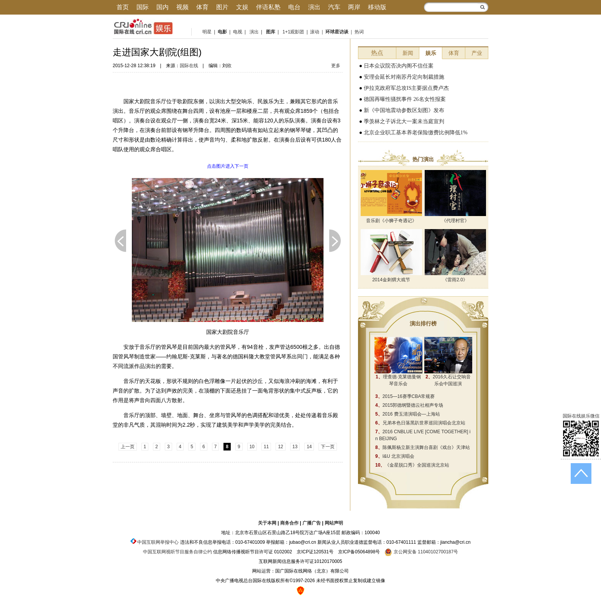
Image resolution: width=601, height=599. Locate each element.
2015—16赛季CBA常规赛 (405, 396)
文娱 (242, 7)
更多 (335, 65)
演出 (314, 7)
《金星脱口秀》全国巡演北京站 (412, 465)
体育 (202, 7)
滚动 (314, 32)
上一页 (120, 240)
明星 (207, 32)
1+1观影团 (293, 32)
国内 (162, 7)
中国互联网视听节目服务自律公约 (177, 551)
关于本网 (267, 523)
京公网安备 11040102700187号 (421, 551)
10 (252, 446)
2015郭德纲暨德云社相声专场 (409, 405)
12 (280, 446)
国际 (142, 7)
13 (294, 446)
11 (266, 446)
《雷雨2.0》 (455, 279)
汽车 (334, 7)
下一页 (335, 240)
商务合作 (289, 523)
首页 (123, 7)
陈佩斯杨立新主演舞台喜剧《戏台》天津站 (422, 447)
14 (309, 446)
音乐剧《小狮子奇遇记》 (391, 220)
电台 (294, 7)
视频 (182, 7)
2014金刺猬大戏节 (391, 279)
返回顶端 (581, 473)
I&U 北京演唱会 (394, 456)
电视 (237, 32)
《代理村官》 (455, 220)
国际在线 (189, 65)
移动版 (377, 7)
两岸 (354, 7)
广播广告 (311, 523)
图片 (222, 7)
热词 (359, 32)
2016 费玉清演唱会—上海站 (407, 414)
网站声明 (334, 523)
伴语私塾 (268, 7)
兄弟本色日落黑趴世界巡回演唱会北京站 (420, 423)
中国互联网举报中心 (158, 542)
